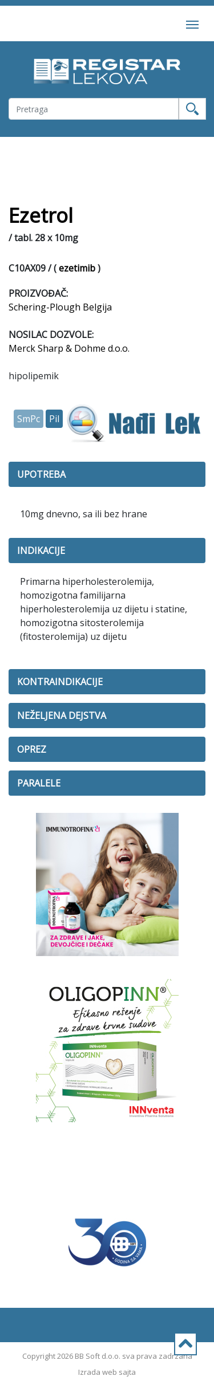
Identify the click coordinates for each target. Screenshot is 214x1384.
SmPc (28, 418)
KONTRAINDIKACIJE (60, 681)
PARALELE (38, 783)
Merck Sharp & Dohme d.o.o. (69, 348)
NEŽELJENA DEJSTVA (61, 715)
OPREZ (31, 749)
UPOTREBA (41, 474)
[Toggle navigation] (192, 23)
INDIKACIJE (41, 550)
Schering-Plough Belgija (60, 307)
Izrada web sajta (107, 1372)
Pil (54, 418)
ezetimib (77, 268)
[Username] (94, 109)
